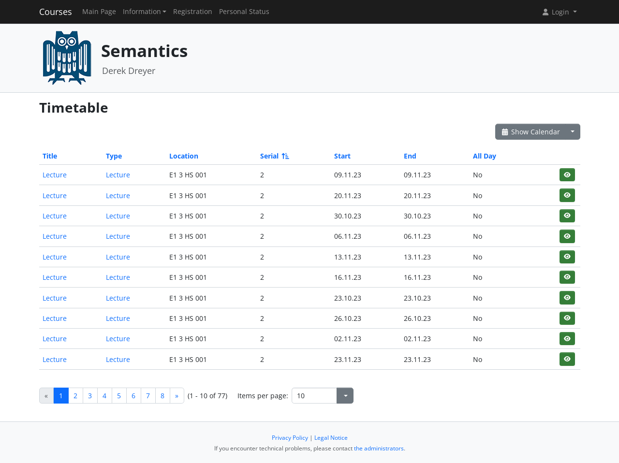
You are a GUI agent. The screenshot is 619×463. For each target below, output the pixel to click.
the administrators (379, 448)
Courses (55, 11)
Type (114, 155)
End (410, 155)
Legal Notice (331, 438)
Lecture (55, 174)
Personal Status (244, 11)
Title (50, 155)
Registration (192, 11)
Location (183, 155)
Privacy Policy (290, 438)
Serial (274, 156)
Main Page (99, 11)
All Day (484, 155)
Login (556, 11)
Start (342, 155)
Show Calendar (530, 131)
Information (142, 11)
